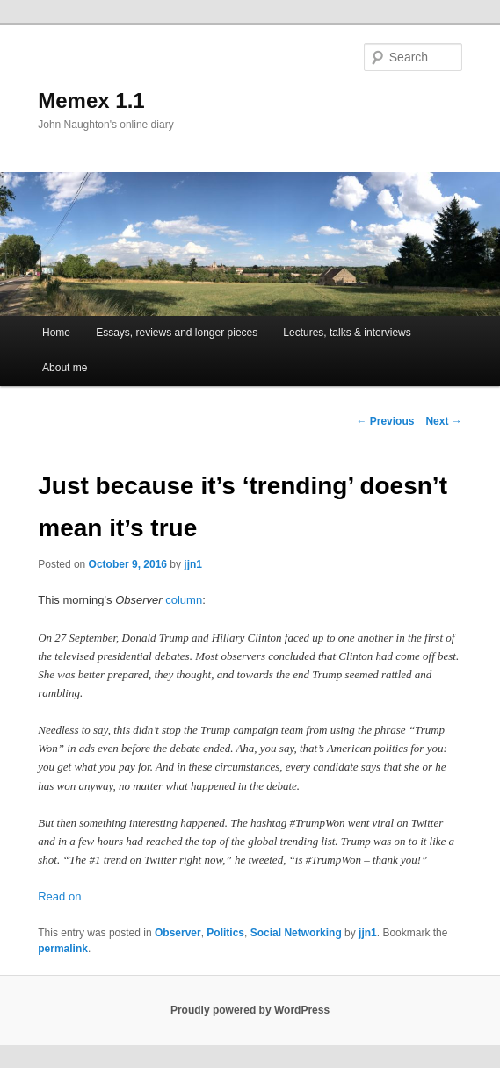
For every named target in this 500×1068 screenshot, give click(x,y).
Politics (225, 933)
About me (64, 368)
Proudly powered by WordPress (250, 1010)
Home (56, 332)
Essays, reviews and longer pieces (176, 332)
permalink (63, 949)
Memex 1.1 (91, 100)
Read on (59, 896)
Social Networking (296, 933)
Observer (178, 933)
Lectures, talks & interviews (346, 332)
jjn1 (193, 564)
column (183, 599)
